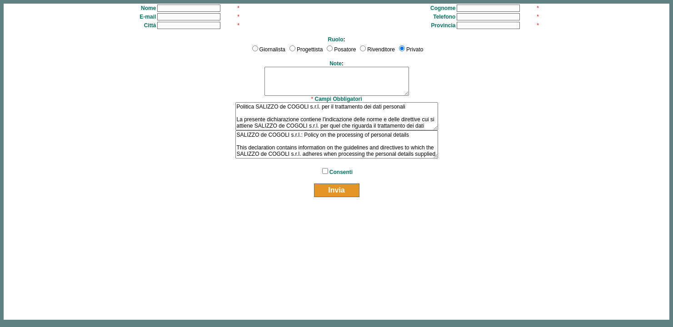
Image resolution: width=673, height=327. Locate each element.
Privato (414, 49)
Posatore (345, 49)
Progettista (310, 49)
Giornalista (272, 49)
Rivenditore (381, 49)
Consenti (341, 172)
